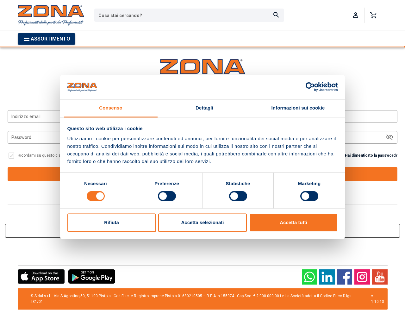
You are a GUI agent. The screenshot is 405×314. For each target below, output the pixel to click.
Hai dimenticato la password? (371, 155)
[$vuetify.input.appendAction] (390, 137)
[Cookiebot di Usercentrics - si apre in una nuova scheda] (310, 87)
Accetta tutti (293, 222)
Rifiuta (111, 222)
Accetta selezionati (202, 222)
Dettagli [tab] (204, 107)
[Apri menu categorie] (46, 39)
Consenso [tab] (110, 107)
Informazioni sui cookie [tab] (298, 107)
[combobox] (189, 15)
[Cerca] (276, 15)
